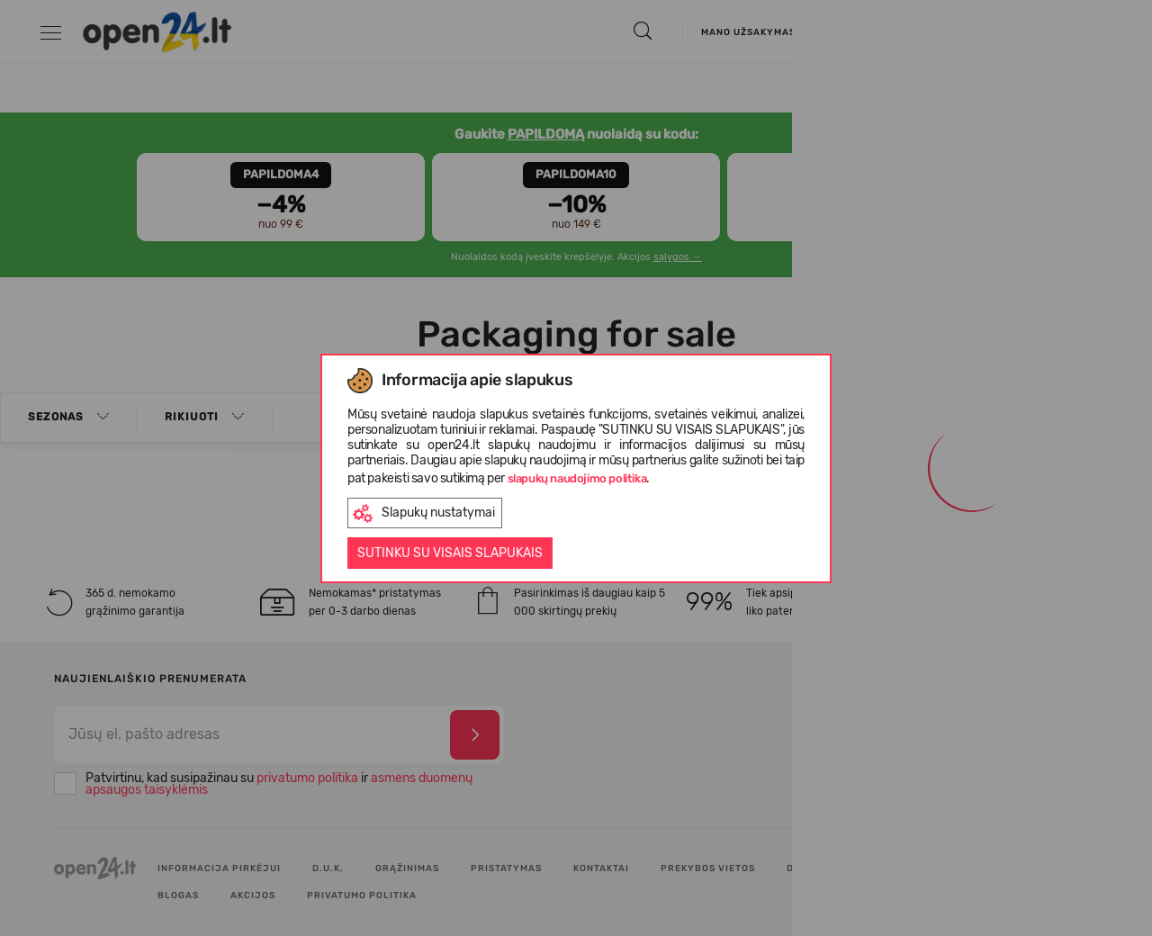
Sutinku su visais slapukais (450, 553)
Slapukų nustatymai (424, 513)
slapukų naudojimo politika (577, 478)
